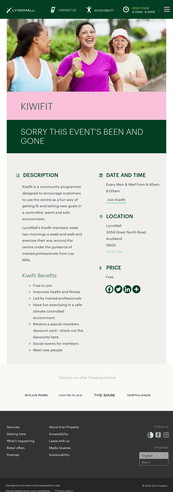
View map (114, 251)
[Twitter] (118, 289)
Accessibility (58, 434)
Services (13, 427)
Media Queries (60, 447)
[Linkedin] (127, 289)
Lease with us (59, 440)
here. (55, 336)
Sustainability (59, 454)
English (147, 455)
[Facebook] (109, 289)
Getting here (16, 434)
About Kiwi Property (64, 427)
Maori (146, 462)
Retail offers (16, 447)
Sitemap (13, 454)
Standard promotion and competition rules (33, 485)
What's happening (20, 440)
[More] (136, 289)
